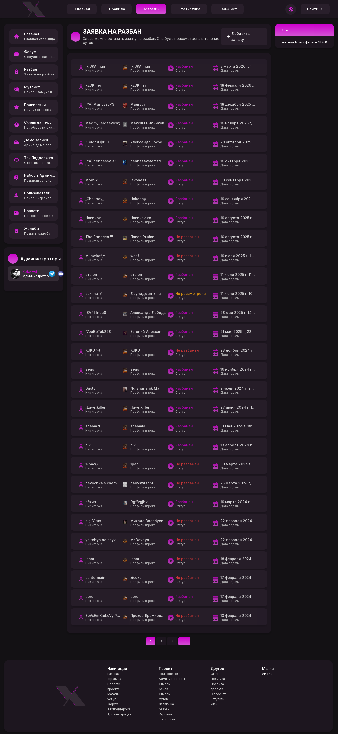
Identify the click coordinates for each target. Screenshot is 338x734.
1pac (134, 464)
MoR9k (91, 180)
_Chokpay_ (94, 199)
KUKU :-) (92, 350)
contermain (95, 577)
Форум (112, 704)
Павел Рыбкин (143, 237)
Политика (218, 679)
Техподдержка (119, 709)
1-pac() (91, 464)
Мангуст (138, 104)
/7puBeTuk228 (98, 331)
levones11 (139, 180)
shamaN (92, 426)
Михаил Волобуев (146, 521)
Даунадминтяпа (145, 293)
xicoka (136, 577)
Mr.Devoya (139, 540)
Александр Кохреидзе (150, 142)
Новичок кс (140, 218)
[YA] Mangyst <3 (99, 104)
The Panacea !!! (99, 237)
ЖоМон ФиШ (97, 142)
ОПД (214, 674)
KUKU (135, 350)
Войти (315, 9)
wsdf (134, 256)
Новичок (93, 218)
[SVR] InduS (95, 312)
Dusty (90, 388)
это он (91, 274)
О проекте (219, 694)
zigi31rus (93, 521)
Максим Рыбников (147, 123)
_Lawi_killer (95, 407)
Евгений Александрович (152, 331)
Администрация (119, 714)
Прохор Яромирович (148, 615)
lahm (89, 558)
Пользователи (169, 674)
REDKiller (93, 85)
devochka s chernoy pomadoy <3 (114, 483)
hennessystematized (148, 161)
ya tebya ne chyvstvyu (105, 540)
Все (284, 30)
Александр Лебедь (148, 312)
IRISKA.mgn (95, 66)
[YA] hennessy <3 (100, 161)
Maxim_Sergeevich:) (102, 123)
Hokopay (138, 199)
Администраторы (172, 679)
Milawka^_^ (95, 256)
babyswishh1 (141, 483)
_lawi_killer (139, 407)
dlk (88, 445)
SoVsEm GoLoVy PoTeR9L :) (109, 615)
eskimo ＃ (94, 293)
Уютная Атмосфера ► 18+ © (304, 42)
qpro (89, 596)
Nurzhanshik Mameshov (151, 388)
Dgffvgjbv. (139, 502)
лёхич (90, 502)
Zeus (89, 369)
